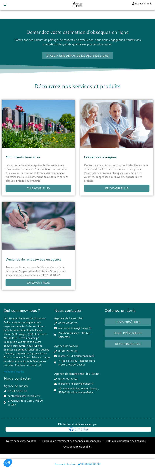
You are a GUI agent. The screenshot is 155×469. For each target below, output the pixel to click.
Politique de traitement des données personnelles (71, 441)
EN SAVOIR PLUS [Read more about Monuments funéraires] (38, 188)
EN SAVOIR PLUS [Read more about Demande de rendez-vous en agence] (38, 282)
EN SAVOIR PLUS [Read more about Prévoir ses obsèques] (116, 188)
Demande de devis (65, 464)
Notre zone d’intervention (21, 441)
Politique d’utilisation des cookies (126, 441)
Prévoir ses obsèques (100, 157)
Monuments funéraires (23, 157)
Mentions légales (14, 371)
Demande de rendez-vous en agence (34, 259)
